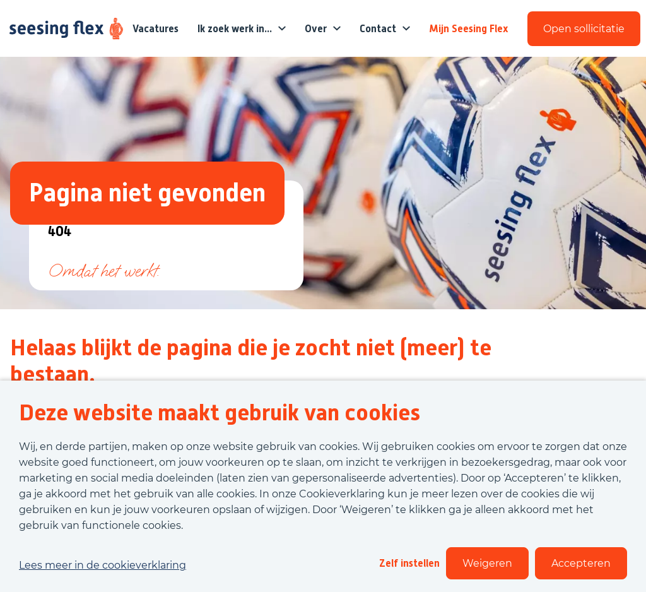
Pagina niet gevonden (147, 193)
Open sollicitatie (584, 29)
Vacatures (155, 29)
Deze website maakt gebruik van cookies (219, 413)
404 (59, 232)
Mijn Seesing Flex (468, 29)
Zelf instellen (409, 563)
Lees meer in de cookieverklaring (102, 565)
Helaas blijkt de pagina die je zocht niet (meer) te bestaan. (250, 361)
